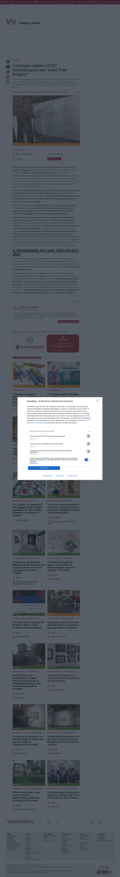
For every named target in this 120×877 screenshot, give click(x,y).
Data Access (60, 476)
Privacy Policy (72, 476)
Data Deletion (47, 476)
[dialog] (60, 438)
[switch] (87, 436)
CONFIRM (44, 468)
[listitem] (60, 431)
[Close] (98, 401)
